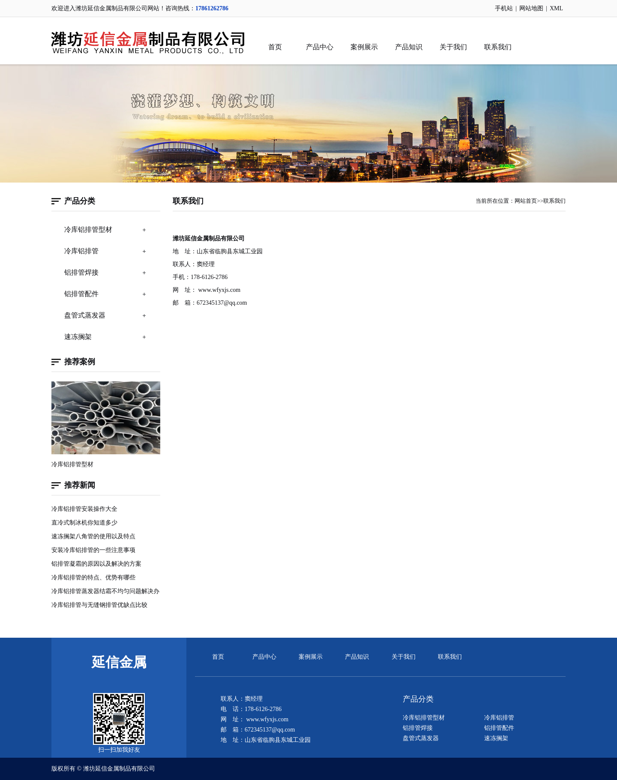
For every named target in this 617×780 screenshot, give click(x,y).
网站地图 (531, 8)
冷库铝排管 (81, 251)
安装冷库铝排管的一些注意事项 (93, 550)
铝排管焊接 (81, 272)
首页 (275, 47)
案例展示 (364, 47)
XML (556, 8)
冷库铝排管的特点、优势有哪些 (93, 577)
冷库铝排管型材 (88, 229)
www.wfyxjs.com (219, 290)
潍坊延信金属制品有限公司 (119, 768)
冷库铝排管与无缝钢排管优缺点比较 (99, 605)
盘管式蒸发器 (84, 315)
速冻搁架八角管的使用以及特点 (93, 536)
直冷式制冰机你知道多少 (84, 522)
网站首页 (526, 201)
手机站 (504, 8)
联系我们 (498, 47)
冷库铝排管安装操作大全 (84, 509)
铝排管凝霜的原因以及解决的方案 (96, 564)
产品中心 (319, 47)
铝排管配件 (81, 293)
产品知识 (408, 47)
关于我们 (453, 47)
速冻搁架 (78, 336)
